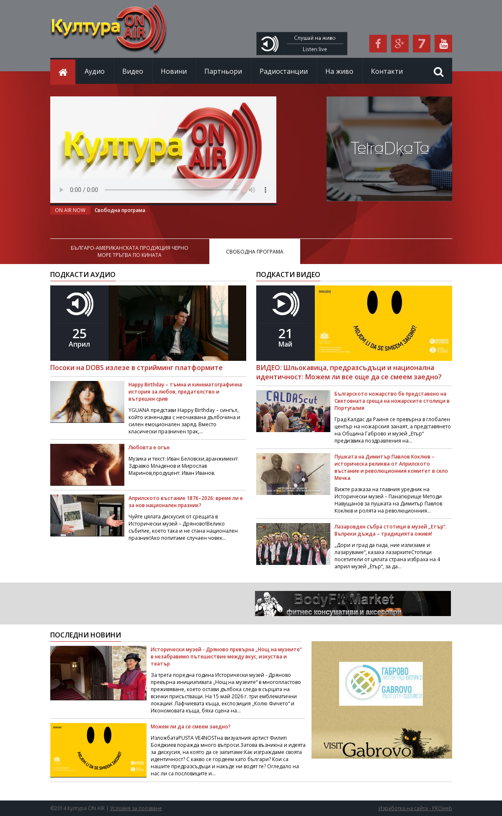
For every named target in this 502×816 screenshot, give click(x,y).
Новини (174, 71)
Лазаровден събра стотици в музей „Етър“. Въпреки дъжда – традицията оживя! (391, 530)
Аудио (95, 71)
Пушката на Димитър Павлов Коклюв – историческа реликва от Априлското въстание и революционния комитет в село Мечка (391, 467)
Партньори (223, 71)
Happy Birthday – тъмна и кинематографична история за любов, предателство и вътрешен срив (185, 391)
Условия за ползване (136, 808)
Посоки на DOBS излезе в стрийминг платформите (136, 367)
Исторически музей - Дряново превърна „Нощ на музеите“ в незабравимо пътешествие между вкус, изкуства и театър (226, 656)
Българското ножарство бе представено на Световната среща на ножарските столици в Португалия (392, 401)
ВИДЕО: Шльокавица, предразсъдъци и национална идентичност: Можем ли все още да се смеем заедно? (349, 372)
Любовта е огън (149, 447)
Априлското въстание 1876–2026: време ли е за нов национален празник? (186, 502)
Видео (132, 71)
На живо (339, 71)
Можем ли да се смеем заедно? (191, 726)
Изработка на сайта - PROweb (415, 808)
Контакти (387, 71)
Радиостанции (284, 71)
